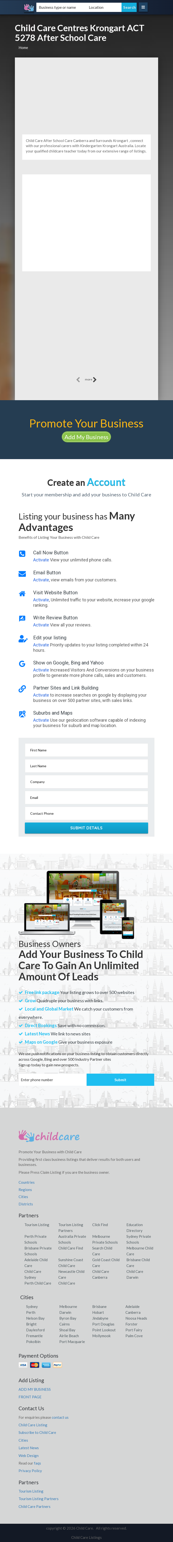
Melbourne (68, 1306)
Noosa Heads (136, 1318)
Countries (27, 1182)
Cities (23, 1196)
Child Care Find (70, 1248)
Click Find (100, 1224)
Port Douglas (103, 1324)
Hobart (98, 1312)
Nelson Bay (35, 1318)
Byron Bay (67, 1318)
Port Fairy (133, 1330)
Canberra (133, 1312)
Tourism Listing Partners (39, 1498)
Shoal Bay (67, 1330)
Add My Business (86, 436)
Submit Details (86, 827)
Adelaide (132, 1306)
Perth (30, 1312)
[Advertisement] (86, 94)
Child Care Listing (33, 1425)
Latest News (29, 1448)
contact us (60, 1417)
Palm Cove (134, 1336)
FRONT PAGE (30, 1397)
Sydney (32, 1306)
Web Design (29, 1455)
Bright (31, 1324)
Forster (131, 1324)
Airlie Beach (69, 1336)
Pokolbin (33, 1341)
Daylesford (35, 1330)
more (91, 380)
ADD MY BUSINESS (35, 1389)
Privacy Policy (30, 1470)
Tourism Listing (36, 1224)
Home (23, 47)
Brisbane (99, 1306)
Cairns (64, 1324)
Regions (25, 1189)
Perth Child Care (37, 1283)
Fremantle (34, 1336)
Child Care (66, 1283)
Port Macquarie (72, 1341)
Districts (26, 1204)
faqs (37, 1463)
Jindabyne (100, 1318)
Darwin (65, 1312)
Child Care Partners (35, 1506)
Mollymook (101, 1336)
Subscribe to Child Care (37, 1432)
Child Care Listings (86, 1537)
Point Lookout (104, 1330)
